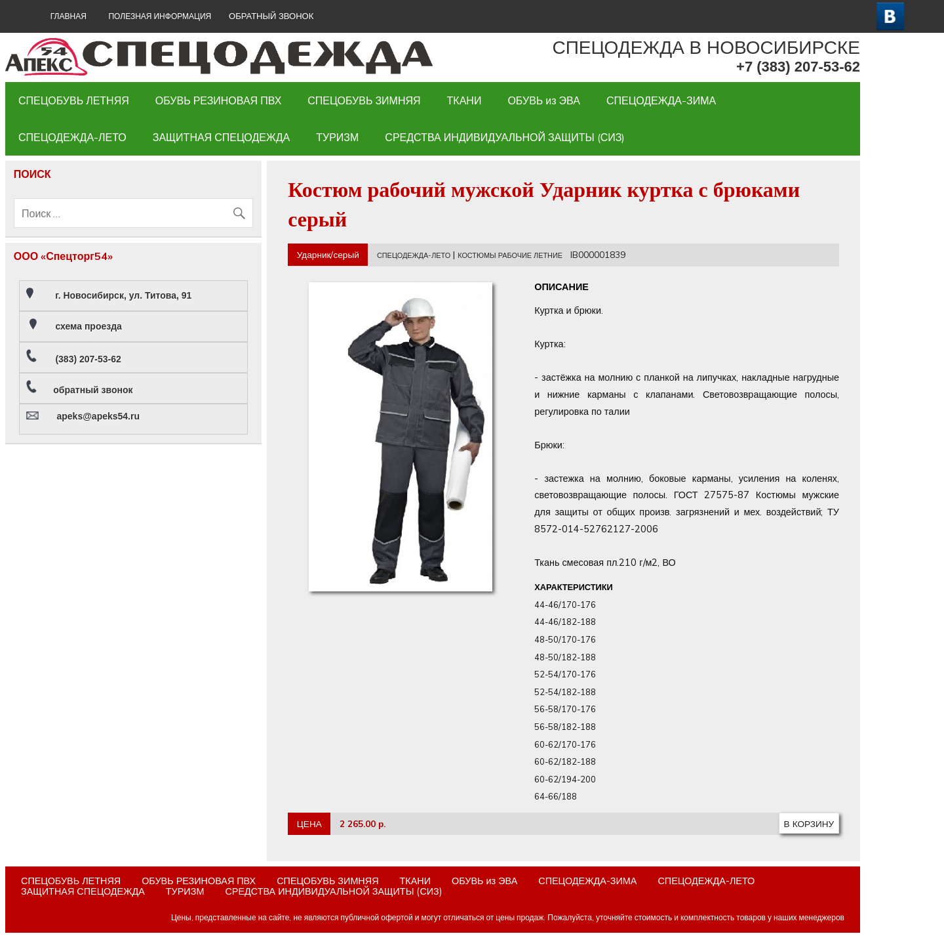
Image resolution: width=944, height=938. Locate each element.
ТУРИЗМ (337, 137)
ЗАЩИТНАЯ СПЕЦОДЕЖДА (221, 137)
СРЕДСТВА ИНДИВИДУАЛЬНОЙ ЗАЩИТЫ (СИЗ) (505, 137)
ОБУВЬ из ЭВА (543, 100)
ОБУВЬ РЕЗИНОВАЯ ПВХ (218, 100)
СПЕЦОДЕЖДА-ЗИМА (661, 100)
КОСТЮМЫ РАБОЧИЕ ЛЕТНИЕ (510, 255)
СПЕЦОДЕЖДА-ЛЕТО (72, 137)
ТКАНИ (464, 100)
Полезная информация (159, 16)
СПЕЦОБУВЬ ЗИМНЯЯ (363, 100)
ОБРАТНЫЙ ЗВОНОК (271, 16)
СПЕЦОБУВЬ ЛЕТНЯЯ (73, 100)
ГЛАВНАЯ (68, 16)
